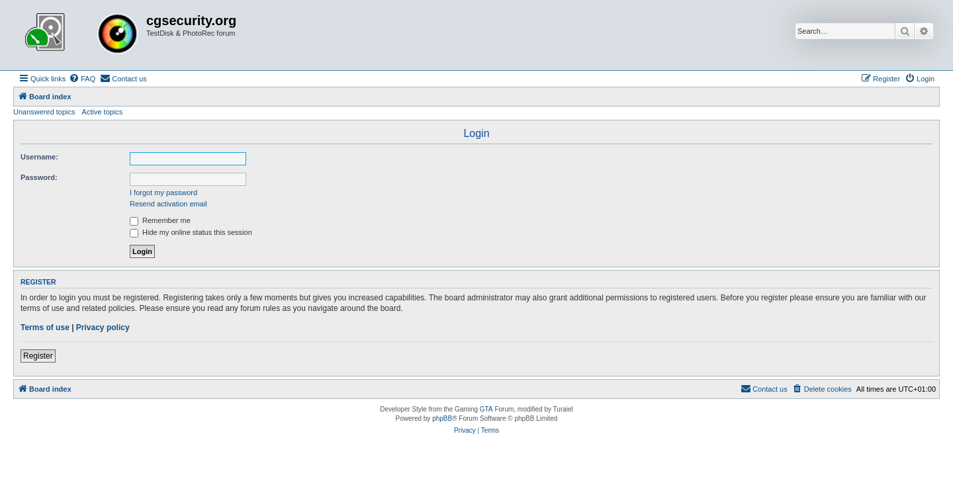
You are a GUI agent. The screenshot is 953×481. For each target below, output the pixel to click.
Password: (39, 177)
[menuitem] (82, 79)
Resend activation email (168, 204)
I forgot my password (163, 193)
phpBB (442, 418)
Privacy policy (103, 327)
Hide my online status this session (191, 232)
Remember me (160, 220)
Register (38, 356)
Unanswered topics (44, 112)
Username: (39, 157)
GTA (486, 409)
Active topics (102, 112)
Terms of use (45, 327)
